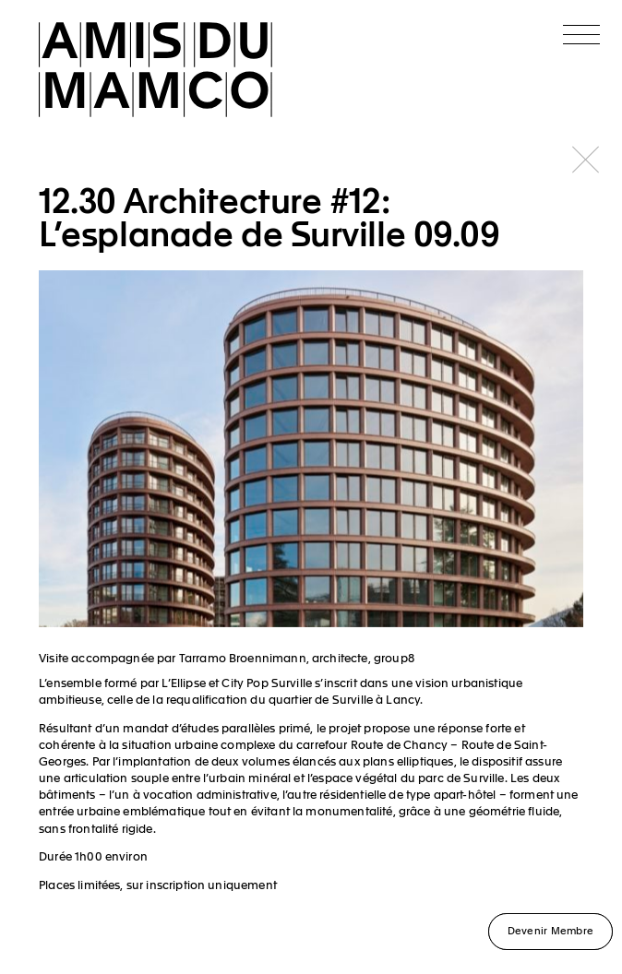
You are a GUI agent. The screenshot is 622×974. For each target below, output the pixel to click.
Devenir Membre (550, 930)
